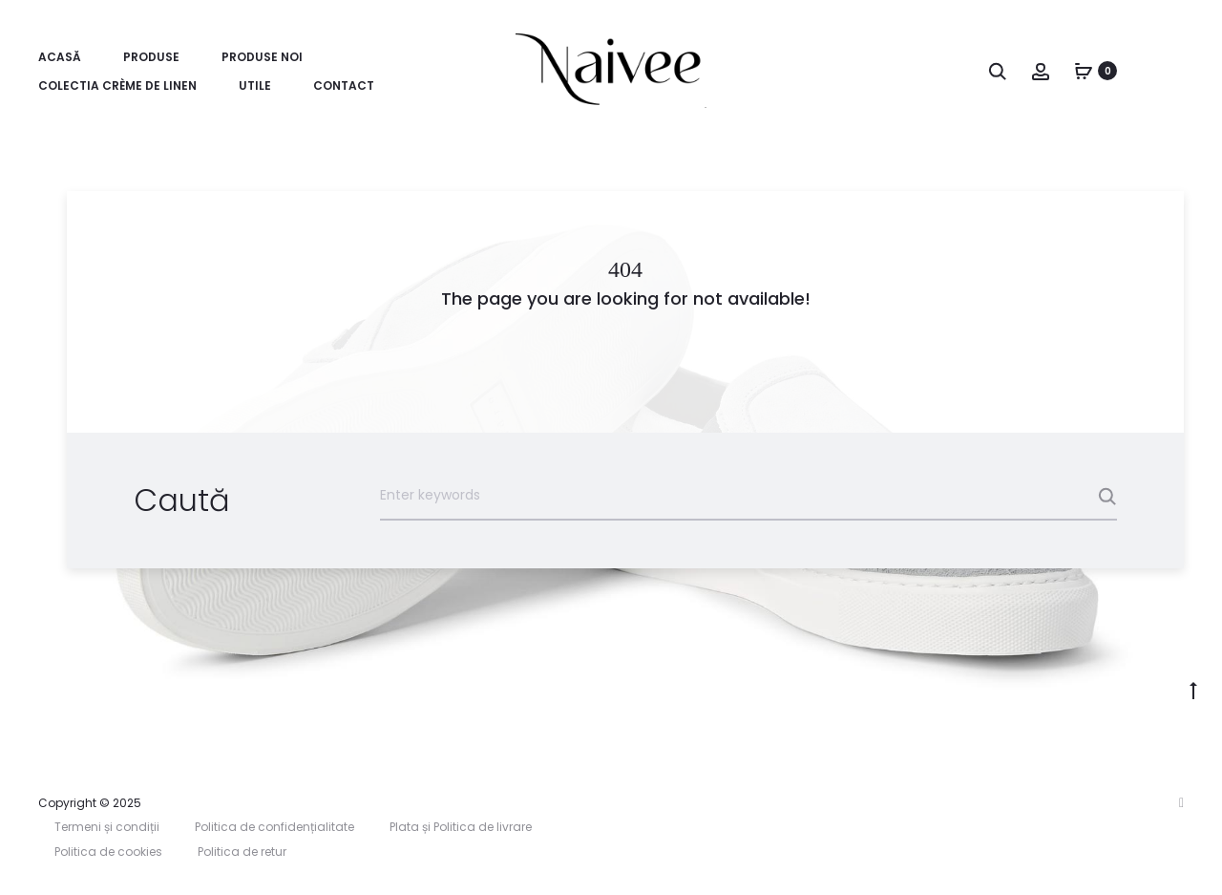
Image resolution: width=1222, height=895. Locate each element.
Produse (151, 57)
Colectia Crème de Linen (117, 85)
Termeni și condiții (106, 827)
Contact (343, 85)
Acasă (59, 57)
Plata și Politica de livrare (461, 827)
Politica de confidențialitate (274, 827)
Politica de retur (242, 851)
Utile (255, 85)
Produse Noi (262, 57)
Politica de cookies (108, 851)
